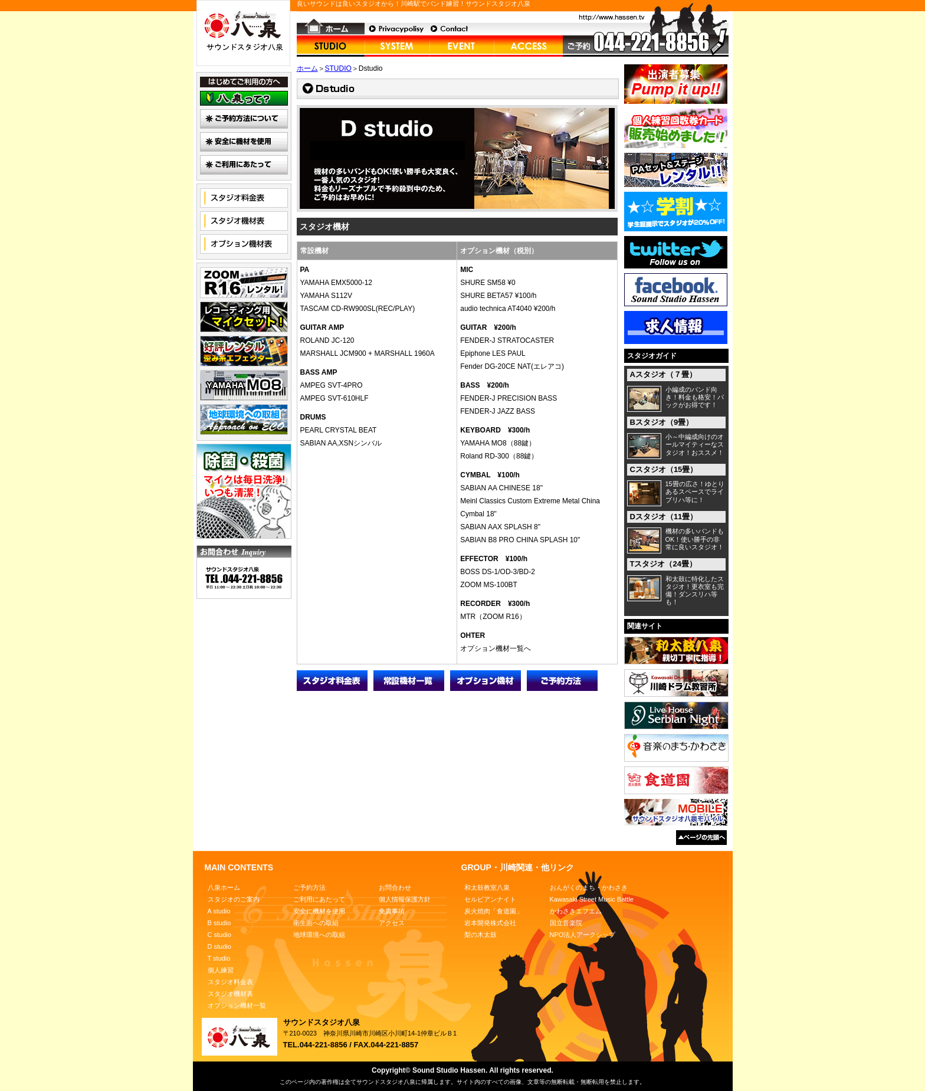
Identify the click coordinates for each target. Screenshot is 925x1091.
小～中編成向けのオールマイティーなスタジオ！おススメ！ (694, 444)
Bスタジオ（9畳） (662, 422)
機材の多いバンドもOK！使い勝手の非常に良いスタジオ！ (694, 539)
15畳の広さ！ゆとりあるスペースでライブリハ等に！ (694, 491)
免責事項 (392, 911)
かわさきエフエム (576, 911)
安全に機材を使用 (319, 911)
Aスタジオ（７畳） (663, 374)
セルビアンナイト (490, 899)
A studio (219, 911)
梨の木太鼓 (480, 934)
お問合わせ (395, 887)
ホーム (307, 68)
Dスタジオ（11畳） (664, 516)
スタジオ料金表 (230, 981)
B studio (219, 922)
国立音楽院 (566, 922)
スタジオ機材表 (230, 993)
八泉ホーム (224, 887)
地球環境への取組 (319, 934)
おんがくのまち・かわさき (589, 887)
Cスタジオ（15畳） (664, 469)
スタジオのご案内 (234, 899)
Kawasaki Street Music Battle (592, 899)
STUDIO (338, 68)
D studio (219, 946)
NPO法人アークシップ (583, 934)
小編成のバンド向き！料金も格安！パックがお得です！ (694, 397)
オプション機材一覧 (237, 1005)
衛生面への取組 (316, 922)
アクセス (392, 922)
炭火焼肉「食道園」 (493, 911)
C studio (219, 934)
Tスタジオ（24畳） (663, 563)
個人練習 (221, 970)
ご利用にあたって (319, 899)
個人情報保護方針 (405, 899)
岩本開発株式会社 (490, 922)
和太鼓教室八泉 (487, 887)
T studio (219, 958)
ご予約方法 (309, 887)
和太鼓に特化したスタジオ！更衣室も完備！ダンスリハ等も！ (694, 590)
